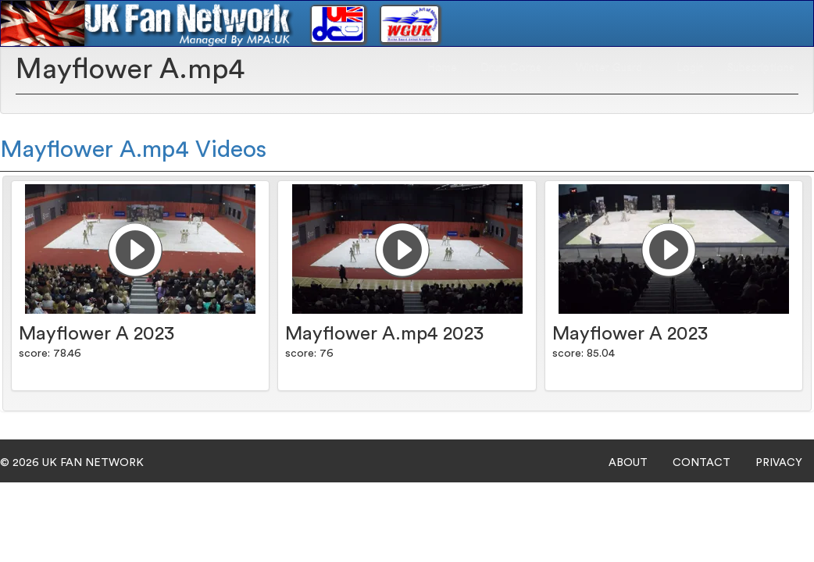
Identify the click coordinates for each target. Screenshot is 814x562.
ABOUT (628, 462)
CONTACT (701, 462)
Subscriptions (760, 67)
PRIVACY (778, 462)
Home (442, 67)
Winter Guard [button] (614, 67)
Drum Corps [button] (516, 67)
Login (690, 67)
